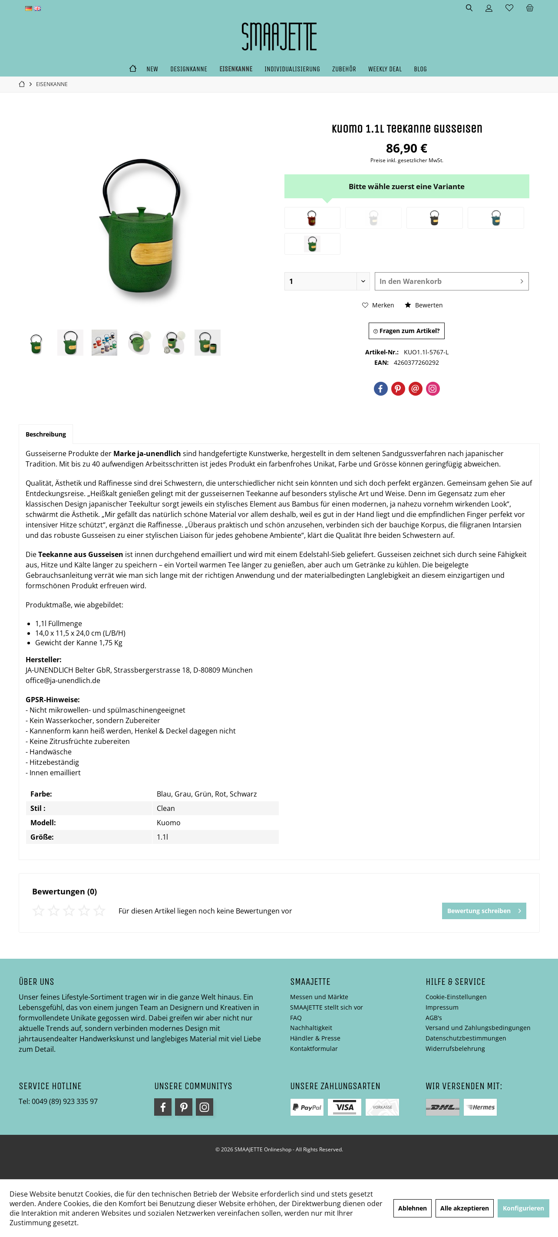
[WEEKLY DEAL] (385, 69)
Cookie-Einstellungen (456, 997)
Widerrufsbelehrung (455, 1048)
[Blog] (420, 69)
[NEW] (152, 69)
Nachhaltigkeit (311, 1028)
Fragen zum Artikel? (406, 331)
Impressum (442, 1007)
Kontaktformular (314, 1048)
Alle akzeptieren (464, 1208)
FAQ (296, 1018)
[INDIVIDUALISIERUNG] (292, 69)
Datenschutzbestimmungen (466, 1038)
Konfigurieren (523, 1208)
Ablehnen (412, 1208)
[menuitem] (530, 8)
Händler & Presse (315, 1038)
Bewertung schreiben (484, 909)
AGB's (434, 1018)
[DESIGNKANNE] (188, 69)
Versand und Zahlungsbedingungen (478, 1028)
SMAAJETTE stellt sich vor (326, 1007)
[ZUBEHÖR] (344, 69)
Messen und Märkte (319, 997)
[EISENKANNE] (235, 69)
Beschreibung (46, 434)
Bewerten (424, 305)
